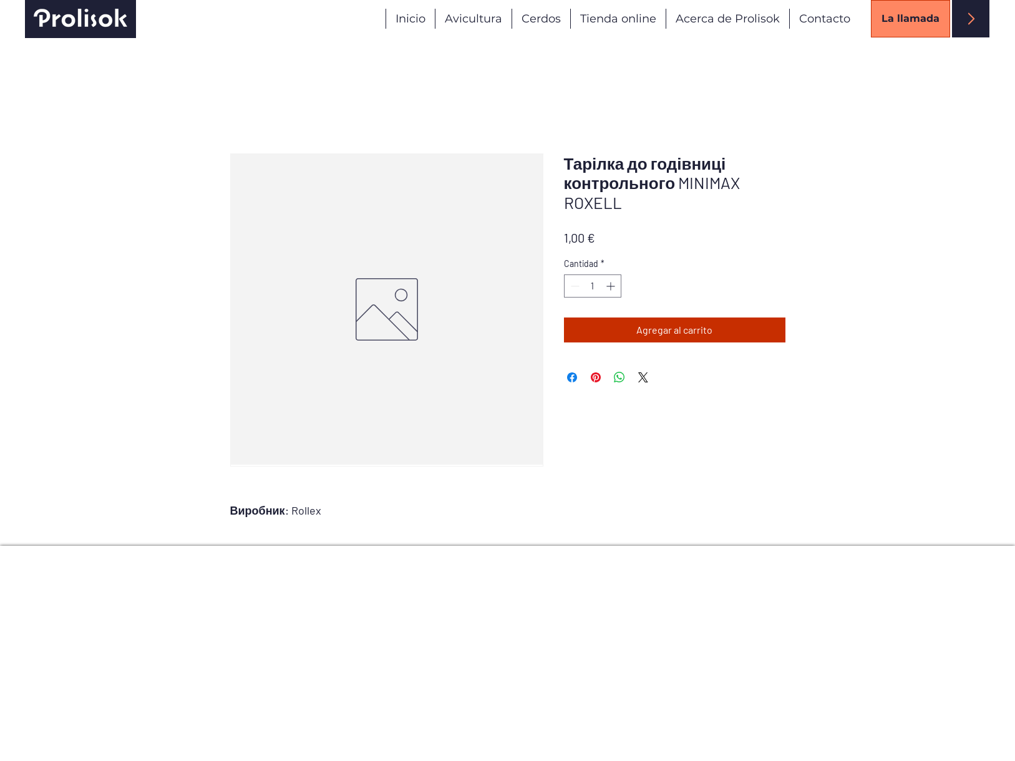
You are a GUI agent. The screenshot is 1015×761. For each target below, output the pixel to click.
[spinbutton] (592, 286)
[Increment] (611, 286)
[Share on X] (643, 377)
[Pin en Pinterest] (595, 377)
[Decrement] (573, 286)
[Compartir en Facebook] (572, 377)
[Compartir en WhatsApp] (619, 377)
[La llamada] (910, 18)
